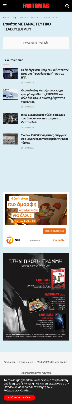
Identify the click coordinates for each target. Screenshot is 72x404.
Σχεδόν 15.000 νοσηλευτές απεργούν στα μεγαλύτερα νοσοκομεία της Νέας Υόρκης (44, 139)
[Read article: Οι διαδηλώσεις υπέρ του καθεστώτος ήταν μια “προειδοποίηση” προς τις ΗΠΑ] (10, 73)
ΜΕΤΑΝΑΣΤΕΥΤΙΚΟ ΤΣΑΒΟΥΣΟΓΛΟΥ (40, 17)
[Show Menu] (5, 6)
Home (6, 17)
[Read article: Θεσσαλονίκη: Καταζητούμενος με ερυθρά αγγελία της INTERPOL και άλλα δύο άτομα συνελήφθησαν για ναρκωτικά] (10, 94)
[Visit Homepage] (36, 6)
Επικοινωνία (26, 362)
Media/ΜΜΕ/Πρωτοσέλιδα (52, 362)
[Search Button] (67, 6)
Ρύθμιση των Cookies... (17, 390)
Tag (14, 17)
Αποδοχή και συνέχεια (19, 397)
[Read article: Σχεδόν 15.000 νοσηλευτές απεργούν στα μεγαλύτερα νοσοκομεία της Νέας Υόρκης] (10, 139)
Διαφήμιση (10, 362)
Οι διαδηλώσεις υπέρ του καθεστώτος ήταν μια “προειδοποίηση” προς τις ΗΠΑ (45, 73)
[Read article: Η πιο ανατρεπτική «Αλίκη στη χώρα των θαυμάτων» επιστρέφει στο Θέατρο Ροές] (10, 118)
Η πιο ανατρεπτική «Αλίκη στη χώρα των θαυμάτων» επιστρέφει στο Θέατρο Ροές (43, 118)
